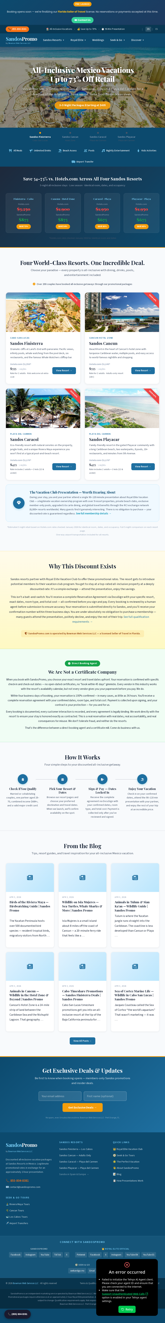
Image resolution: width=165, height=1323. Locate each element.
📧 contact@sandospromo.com (23, 1187)
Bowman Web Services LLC (20, 1151)
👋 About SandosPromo (126, 1168)
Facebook (15, 1254)
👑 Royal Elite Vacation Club (128, 1149)
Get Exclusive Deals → (82, 1108)
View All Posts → (82, 1041)
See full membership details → (93, 513)
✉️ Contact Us (82, 20)
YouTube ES (148, 1254)
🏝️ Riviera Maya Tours (18, 1204)
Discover (137, 40)
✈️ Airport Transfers (17, 1223)
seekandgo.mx (77, 1270)
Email (92, 1270)
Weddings (98, 40)
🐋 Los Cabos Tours (17, 1217)
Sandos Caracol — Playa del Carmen (78, 1162)
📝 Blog (117, 1174)
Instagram (30, 1254)
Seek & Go (117, 40)
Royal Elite (78, 40)
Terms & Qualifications (91, 1283)
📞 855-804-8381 (17, 1180)
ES (157, 29)
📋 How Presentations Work (128, 1181)
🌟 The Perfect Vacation (126, 1162)
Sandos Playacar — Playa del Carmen (79, 1168)
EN (148, 29)
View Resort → (64, 370)
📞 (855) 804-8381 (17, 1314)
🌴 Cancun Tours (15, 1210)
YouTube (45, 1254)
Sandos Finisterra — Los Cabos (76, 1149)
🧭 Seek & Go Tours (124, 1155)
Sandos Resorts (53, 40)
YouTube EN (132, 1254)
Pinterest (81, 1254)
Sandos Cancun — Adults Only (75, 1155)
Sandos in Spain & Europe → (74, 1174)
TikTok (57, 1254)
